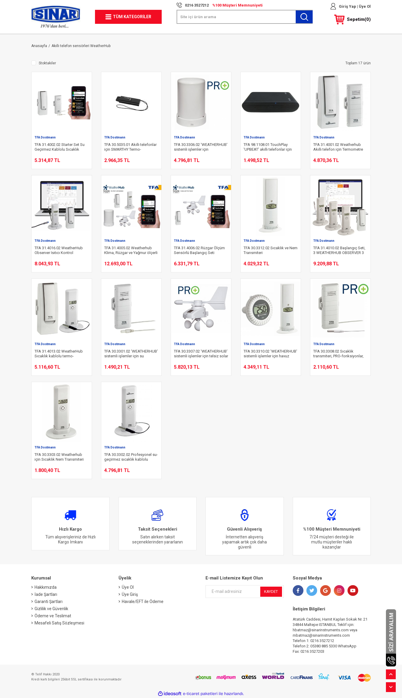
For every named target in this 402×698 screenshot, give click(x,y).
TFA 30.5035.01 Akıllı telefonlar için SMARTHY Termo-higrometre (130, 147)
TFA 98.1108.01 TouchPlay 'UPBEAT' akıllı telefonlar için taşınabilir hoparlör (268, 147)
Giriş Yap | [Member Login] (348, 6)
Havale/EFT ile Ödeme (142, 601)
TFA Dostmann (45, 137)
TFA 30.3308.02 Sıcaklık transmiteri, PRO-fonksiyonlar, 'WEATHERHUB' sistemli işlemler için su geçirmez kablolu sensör (338, 354)
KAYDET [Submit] (271, 591)
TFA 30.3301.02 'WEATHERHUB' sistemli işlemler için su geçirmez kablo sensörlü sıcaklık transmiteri (131, 354)
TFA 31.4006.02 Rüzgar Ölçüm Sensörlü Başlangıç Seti (199, 250)
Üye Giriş (130, 594)
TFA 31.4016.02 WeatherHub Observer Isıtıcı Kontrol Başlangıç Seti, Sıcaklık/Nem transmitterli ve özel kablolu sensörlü (59, 250)
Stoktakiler (47, 63)
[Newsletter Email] (244, 591)
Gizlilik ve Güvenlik (51, 609)
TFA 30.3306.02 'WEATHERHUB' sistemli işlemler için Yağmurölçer (201, 147)
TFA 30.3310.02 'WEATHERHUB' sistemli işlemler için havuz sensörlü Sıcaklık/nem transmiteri (270, 354)
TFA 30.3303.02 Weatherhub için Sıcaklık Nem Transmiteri (59, 457)
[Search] (245, 17)
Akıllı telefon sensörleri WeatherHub (81, 46)
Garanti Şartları (49, 601)
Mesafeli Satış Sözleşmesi (59, 623)
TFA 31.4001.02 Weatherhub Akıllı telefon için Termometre (338, 147)
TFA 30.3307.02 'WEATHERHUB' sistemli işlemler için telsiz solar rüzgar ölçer (201, 354)
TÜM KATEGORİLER (132, 16)
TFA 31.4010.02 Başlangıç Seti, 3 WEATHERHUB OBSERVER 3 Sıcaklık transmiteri (339, 250)
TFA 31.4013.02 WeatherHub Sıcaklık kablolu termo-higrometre (59, 354)
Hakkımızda (46, 587)
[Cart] (352, 19)
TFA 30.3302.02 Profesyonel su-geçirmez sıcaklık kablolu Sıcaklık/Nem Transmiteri (131, 457)
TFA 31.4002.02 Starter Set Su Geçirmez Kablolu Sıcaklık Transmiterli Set (60, 147)
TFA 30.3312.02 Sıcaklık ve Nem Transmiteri (270, 250)
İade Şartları (46, 594)
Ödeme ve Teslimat (53, 616)
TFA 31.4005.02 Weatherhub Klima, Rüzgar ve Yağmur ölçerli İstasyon (131, 250)
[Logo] (55, 17)
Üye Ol (364, 6)
